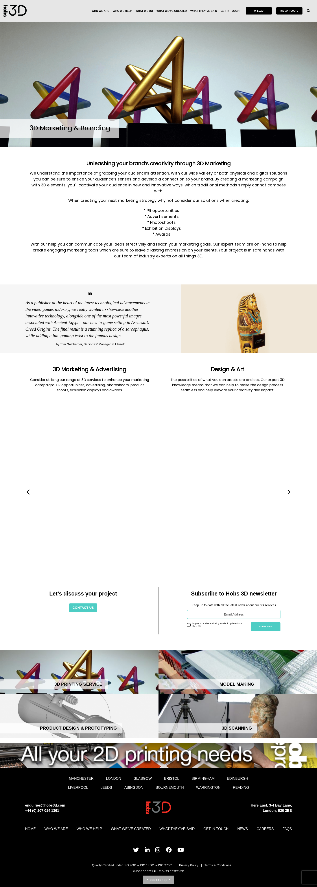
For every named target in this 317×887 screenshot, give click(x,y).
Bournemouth (170, 787)
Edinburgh (237, 778)
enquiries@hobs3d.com (45, 805)
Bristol (171, 778)
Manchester (81, 778)
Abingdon (133, 787)
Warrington (208, 787)
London (113, 778)
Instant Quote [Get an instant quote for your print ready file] (289, 11)
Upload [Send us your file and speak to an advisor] (258, 11)
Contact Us (83, 607)
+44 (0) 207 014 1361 (42, 810)
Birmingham (203, 778)
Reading (241, 787)
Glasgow (142, 778)
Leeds (106, 787)
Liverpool (78, 787)
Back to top (159, 880)
